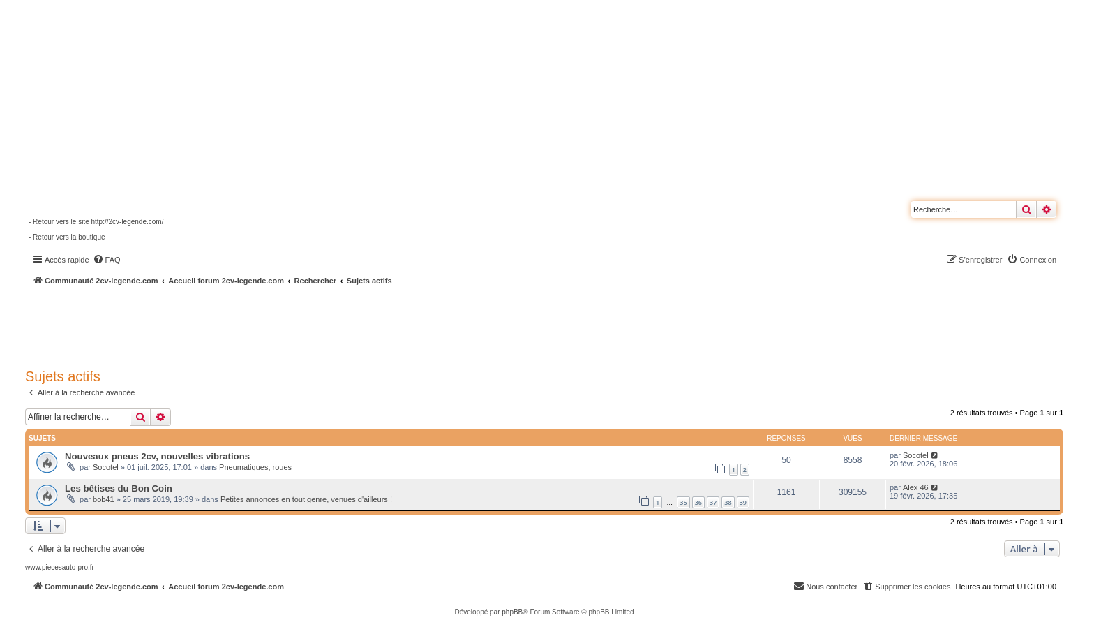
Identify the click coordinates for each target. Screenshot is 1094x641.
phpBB (512, 612)
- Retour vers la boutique (67, 237)
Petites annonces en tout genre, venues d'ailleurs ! (306, 499)
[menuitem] (107, 259)
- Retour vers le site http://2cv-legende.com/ (96, 222)
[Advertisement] (374, 324)
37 (713, 502)
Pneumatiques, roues (255, 467)
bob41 (103, 499)
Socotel (106, 467)
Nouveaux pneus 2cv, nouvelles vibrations (157, 456)
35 (683, 502)
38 (727, 502)
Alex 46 (916, 487)
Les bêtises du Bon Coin (118, 488)
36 (698, 502)
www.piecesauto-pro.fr (59, 567)
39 (743, 502)
